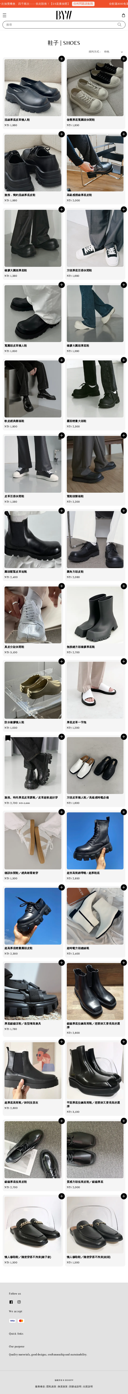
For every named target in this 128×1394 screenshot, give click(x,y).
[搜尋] (119, 24)
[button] (4, 15)
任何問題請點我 (93, 3)
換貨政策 (63, 1386)
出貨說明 (88, 1386)
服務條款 (40, 1386)
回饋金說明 (75, 1386)
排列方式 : (94, 51)
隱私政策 (51, 1386)
